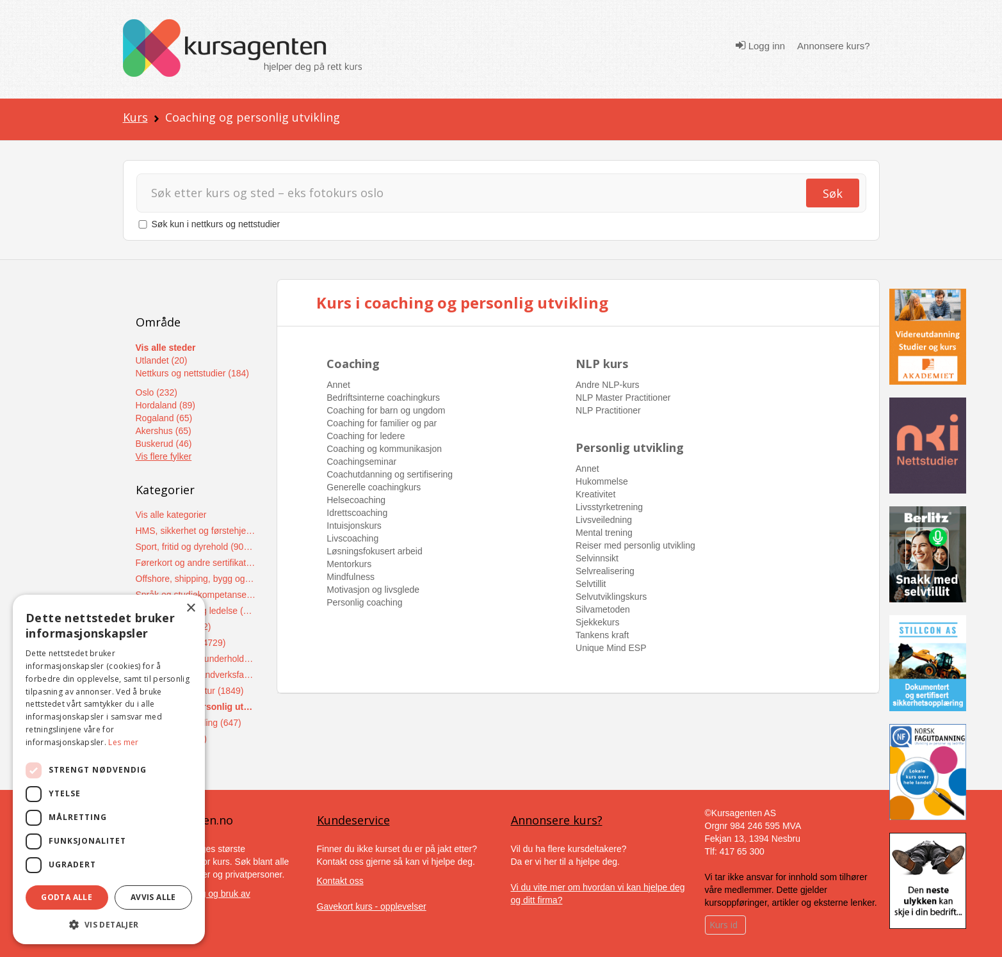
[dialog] (109, 769)
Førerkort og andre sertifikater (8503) (196, 563)
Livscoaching (352, 538)
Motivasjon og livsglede (373, 589)
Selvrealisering (605, 571)
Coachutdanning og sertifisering (390, 474)
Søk (833, 193)
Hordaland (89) (165, 405)
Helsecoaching (356, 500)
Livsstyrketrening (609, 507)
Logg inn (760, 45)
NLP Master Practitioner (623, 397)
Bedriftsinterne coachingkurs (383, 397)
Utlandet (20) (162, 360)
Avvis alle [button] (153, 897)
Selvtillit (591, 584)
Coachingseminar (361, 461)
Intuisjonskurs (354, 525)
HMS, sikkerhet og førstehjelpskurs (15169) (196, 531)
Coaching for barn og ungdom (386, 410)
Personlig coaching (364, 602)
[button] (109, 924)
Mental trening (604, 532)
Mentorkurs (349, 564)
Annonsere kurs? (833, 45)
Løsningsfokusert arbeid (374, 551)
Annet (338, 385)
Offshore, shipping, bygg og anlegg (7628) (196, 579)
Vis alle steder (166, 347)
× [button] (190, 608)
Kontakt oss (340, 881)
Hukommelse (602, 481)
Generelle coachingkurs (374, 487)
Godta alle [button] (66, 897)
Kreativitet (595, 494)
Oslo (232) (156, 392)
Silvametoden (603, 609)
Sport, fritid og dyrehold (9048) (196, 547)
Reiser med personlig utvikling (635, 545)
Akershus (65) (163, 431)
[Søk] (470, 193)
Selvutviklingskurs (611, 596)
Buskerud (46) (164, 443)
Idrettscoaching (357, 513)
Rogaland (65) (164, 418)
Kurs (135, 117)
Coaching (353, 363)
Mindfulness (351, 577)
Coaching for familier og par (382, 423)
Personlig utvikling (630, 447)
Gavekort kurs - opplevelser (371, 906)
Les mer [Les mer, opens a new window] (123, 742)
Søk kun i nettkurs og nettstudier (216, 224)
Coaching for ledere (366, 436)
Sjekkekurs (597, 622)
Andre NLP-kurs (608, 385)
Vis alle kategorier (171, 515)
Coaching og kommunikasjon (384, 449)
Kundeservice (353, 820)
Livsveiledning (604, 520)
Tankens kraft (602, 635)
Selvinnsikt (597, 558)
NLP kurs (602, 363)
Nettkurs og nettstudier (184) (192, 373)
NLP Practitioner (608, 410)
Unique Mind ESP (611, 648)
